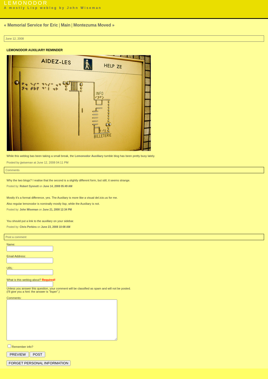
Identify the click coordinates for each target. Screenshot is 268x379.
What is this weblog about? (31, 279)
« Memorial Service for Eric (31, 25)
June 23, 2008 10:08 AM (55, 226)
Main (65, 25)
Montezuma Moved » (93, 25)
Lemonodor (26, 3)
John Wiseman (29, 209)
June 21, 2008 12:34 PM (57, 209)
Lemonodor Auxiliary (89, 155)
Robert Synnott (29, 186)
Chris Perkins (28, 226)
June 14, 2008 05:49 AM (57, 186)
